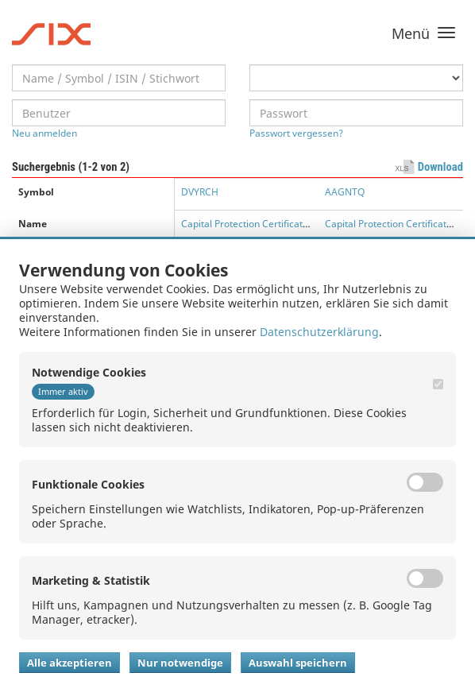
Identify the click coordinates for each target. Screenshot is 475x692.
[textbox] (119, 77)
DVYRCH (199, 192)
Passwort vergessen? (296, 133)
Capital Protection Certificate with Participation (284, 223)
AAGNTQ (345, 192)
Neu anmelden (44, 133)
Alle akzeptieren (69, 662)
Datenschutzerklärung (319, 331)
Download (440, 167)
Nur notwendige (180, 662)
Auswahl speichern (298, 662)
